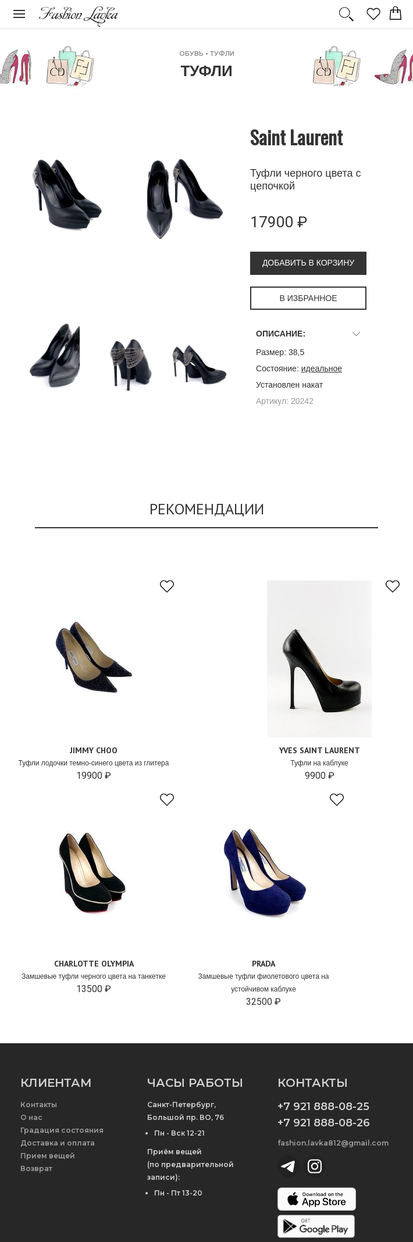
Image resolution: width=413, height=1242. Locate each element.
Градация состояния (62, 1130)
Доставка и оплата (57, 1143)
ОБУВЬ (191, 53)
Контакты (38, 1104)
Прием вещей (47, 1155)
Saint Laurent (296, 137)
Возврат (36, 1168)
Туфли (222, 53)
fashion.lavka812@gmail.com (333, 1143)
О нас (31, 1117)
